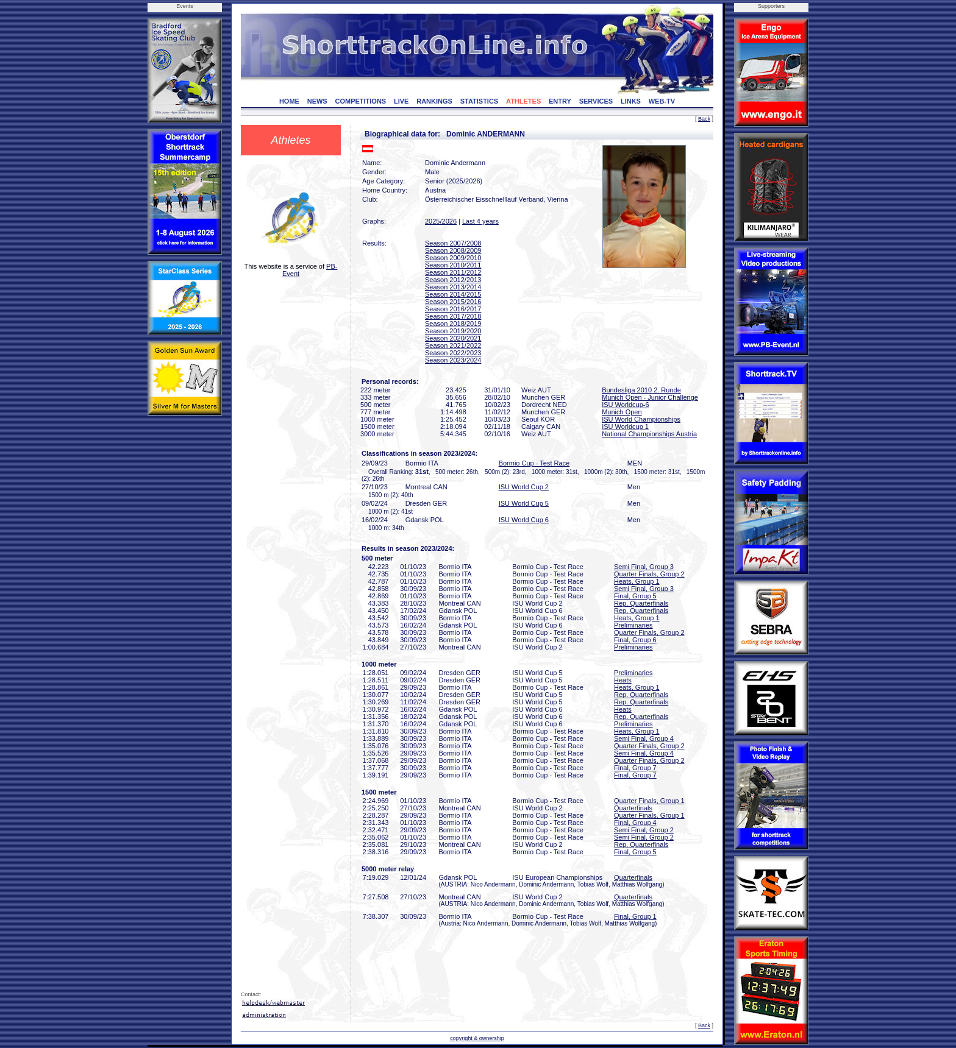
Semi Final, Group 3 (644, 566)
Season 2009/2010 (453, 257)
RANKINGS (434, 101)
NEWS (317, 101)
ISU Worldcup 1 (625, 426)
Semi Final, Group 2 (644, 830)
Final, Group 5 (635, 596)
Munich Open (621, 412)
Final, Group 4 (635, 822)
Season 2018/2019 (453, 323)
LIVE (401, 101)
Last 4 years (480, 221)
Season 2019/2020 (453, 331)
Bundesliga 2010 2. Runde (641, 390)
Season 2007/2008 (453, 243)
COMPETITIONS (360, 101)
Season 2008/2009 (453, 250)
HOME (289, 101)
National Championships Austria (649, 433)
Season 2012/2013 (453, 279)
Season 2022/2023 (453, 352)
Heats (623, 680)
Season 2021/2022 (453, 345)
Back (704, 119)
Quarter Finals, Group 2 (649, 574)
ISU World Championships (641, 419)
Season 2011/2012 (453, 272)
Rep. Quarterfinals (641, 603)
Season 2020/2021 (453, 338)
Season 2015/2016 (453, 301)
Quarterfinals (633, 808)
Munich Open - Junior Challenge (650, 397)
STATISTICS (479, 101)
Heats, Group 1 (637, 581)
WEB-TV (662, 101)
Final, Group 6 (635, 639)
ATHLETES (523, 101)
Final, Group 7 (635, 767)
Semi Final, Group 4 (644, 738)
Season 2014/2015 (453, 294)
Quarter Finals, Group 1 (649, 800)
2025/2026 (441, 221)
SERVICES (596, 101)
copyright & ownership (477, 1038)
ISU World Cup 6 (524, 519)
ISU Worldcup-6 (625, 404)
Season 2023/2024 (453, 360)
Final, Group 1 (635, 916)
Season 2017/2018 (453, 316)
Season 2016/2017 (453, 309)
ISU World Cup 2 (524, 486)
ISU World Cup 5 (524, 503)
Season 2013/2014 (453, 287)
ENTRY (560, 101)
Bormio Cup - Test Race (534, 463)
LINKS (631, 101)
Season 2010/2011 (453, 265)
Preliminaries (633, 625)
